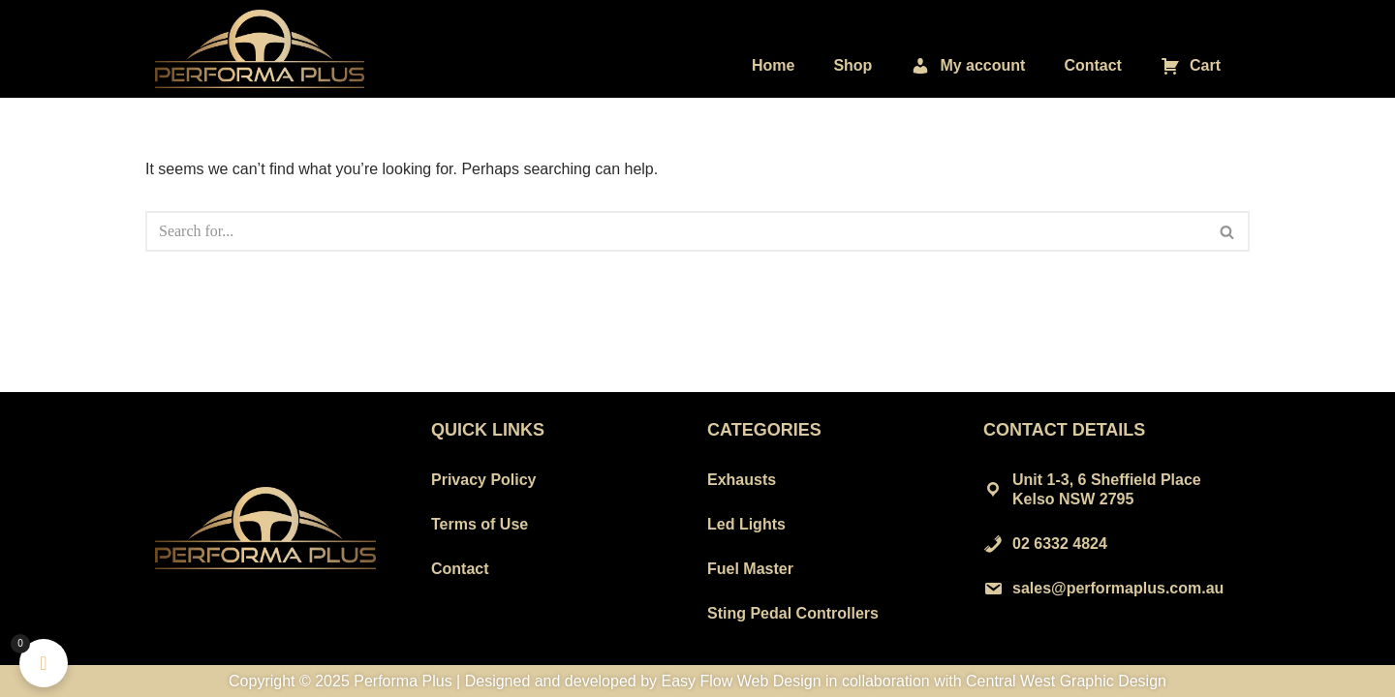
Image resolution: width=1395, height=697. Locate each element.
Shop (852, 65)
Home (773, 65)
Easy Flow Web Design (742, 681)
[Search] (675, 231)
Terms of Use (479, 524)
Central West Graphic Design (1066, 681)
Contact (1093, 65)
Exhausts (741, 479)
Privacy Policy (484, 479)
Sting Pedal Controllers (793, 613)
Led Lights (746, 524)
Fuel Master (750, 569)
